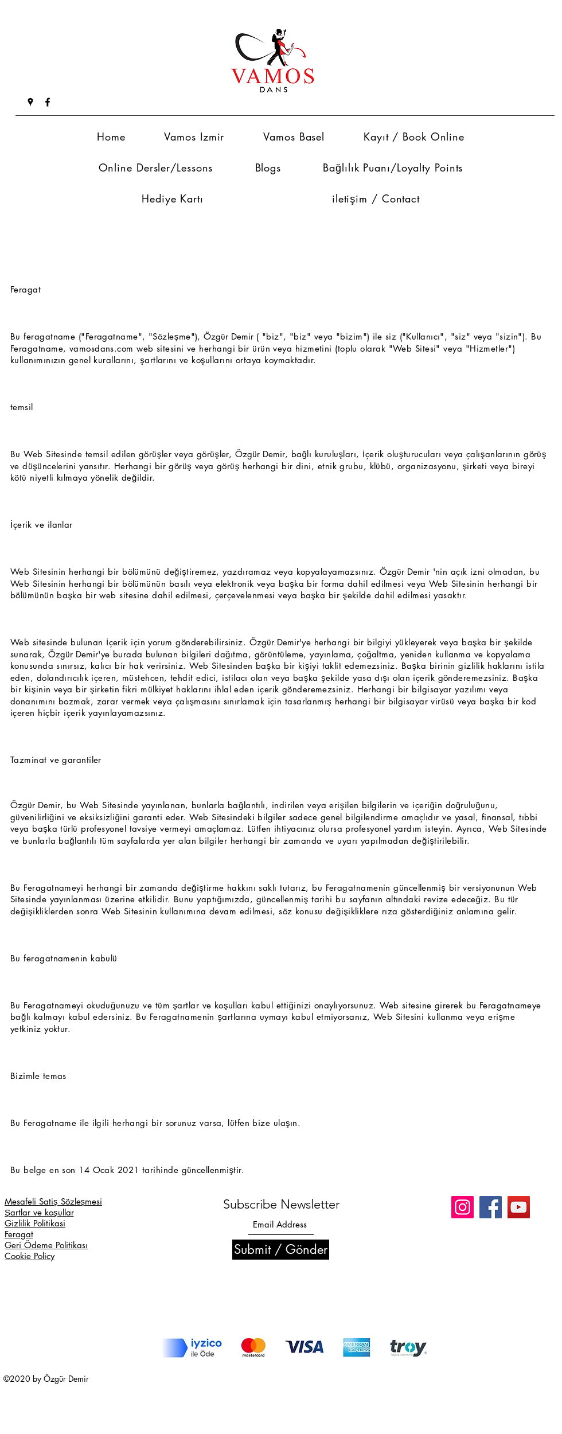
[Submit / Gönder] (280, 1250)
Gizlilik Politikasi (35, 1223)
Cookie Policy (29, 1255)
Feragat (19, 1234)
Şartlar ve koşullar (39, 1212)
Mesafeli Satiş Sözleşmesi (53, 1201)
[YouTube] (519, 1207)
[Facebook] (47, 102)
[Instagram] (462, 1207)
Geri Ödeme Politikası (46, 1245)
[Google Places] (30, 102)
